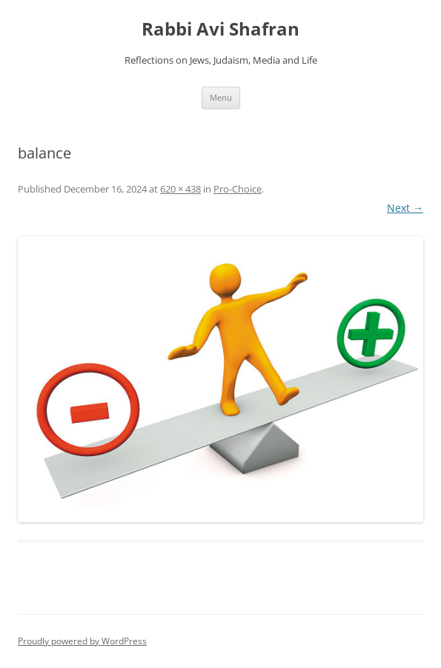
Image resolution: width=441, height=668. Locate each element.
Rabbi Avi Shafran (220, 29)
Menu (221, 97)
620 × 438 (180, 189)
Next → (405, 208)
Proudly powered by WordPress (82, 641)
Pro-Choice (237, 189)
